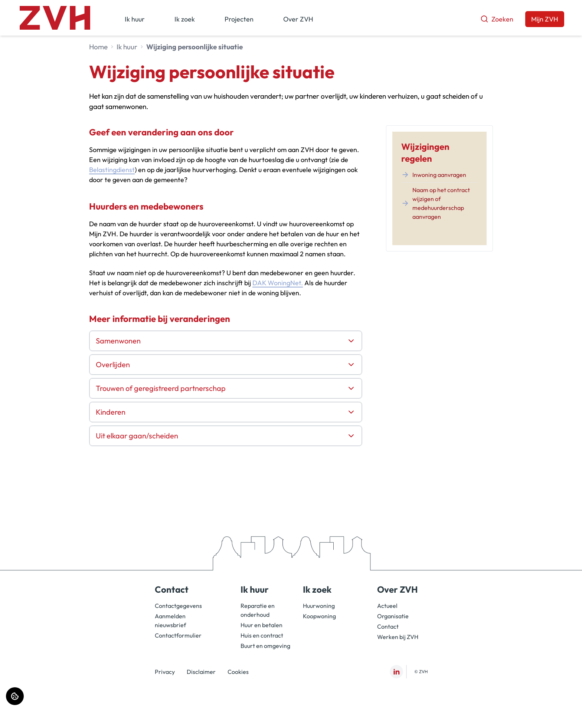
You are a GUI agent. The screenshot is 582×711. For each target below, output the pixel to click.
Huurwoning (319, 605)
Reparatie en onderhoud (258, 610)
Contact (388, 626)
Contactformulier (178, 635)
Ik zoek (184, 19)
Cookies (238, 671)
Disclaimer (201, 671)
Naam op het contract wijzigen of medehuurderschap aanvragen (435, 203)
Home (98, 46)
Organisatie (393, 616)
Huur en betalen (261, 625)
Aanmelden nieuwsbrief (170, 620)
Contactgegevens (178, 605)
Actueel (387, 605)
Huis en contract (262, 635)
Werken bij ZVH (397, 637)
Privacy (165, 671)
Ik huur (135, 19)
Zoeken (496, 19)
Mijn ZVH (544, 19)
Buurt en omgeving (265, 645)
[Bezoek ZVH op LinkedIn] (396, 671)
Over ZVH (298, 19)
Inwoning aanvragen (433, 175)
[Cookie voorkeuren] (15, 696)
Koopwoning (319, 616)
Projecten (239, 19)
